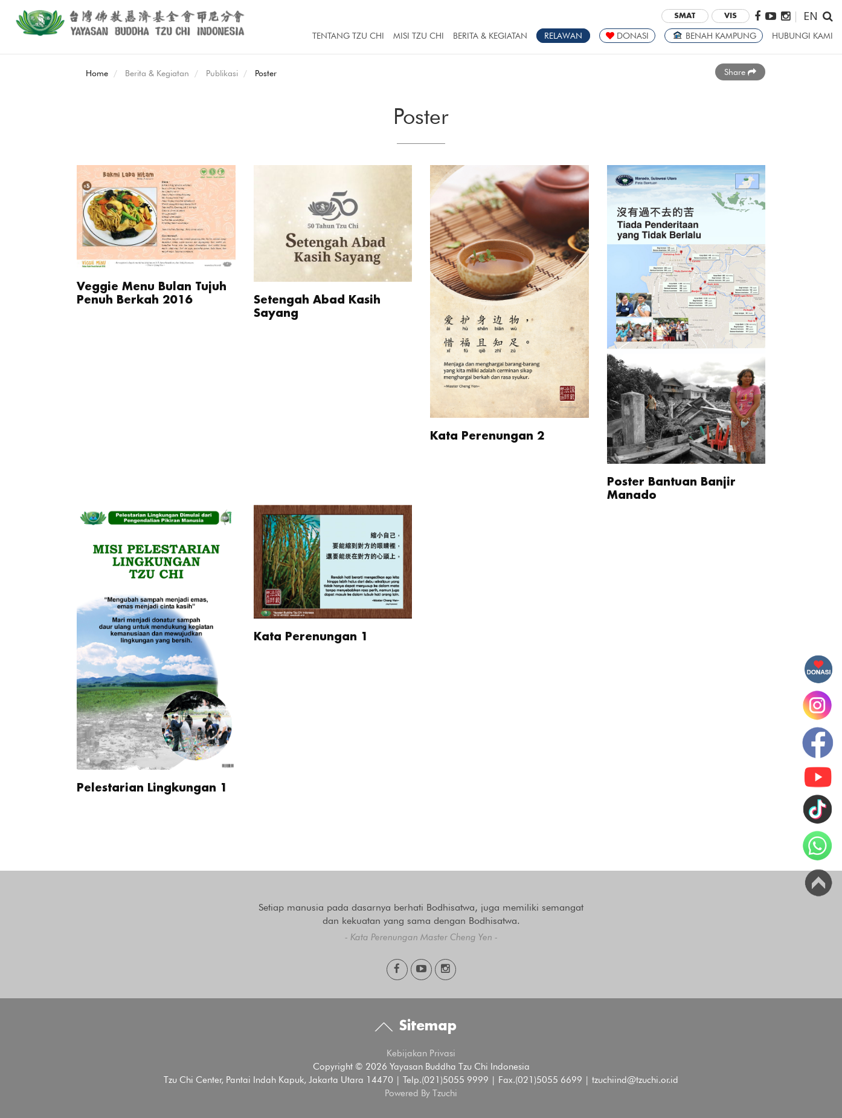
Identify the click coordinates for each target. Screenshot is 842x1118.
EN (810, 15)
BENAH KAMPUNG (713, 36)
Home (97, 73)
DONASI (627, 36)
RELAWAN (563, 36)
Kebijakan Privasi (421, 1053)
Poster (266, 73)
